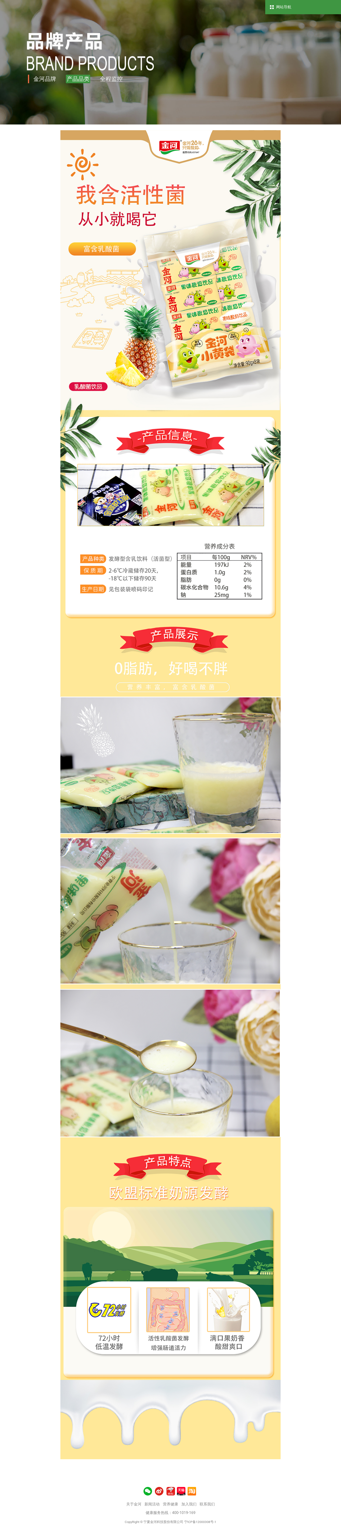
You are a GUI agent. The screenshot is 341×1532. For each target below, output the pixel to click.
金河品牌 (44, 79)
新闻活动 (152, 1504)
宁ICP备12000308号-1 (200, 1522)
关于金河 (133, 1504)
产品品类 (78, 79)
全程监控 (111, 79)
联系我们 (207, 1504)
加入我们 (189, 1504)
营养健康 (170, 1504)
